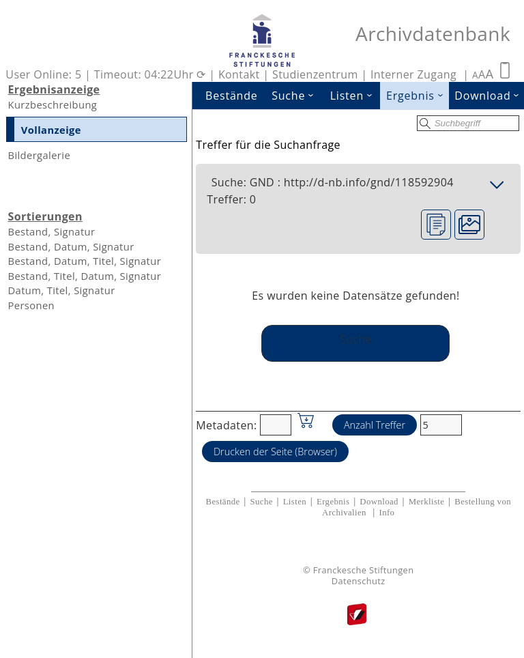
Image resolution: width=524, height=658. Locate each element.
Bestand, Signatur (51, 231)
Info (386, 512)
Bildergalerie (39, 155)
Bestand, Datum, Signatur (71, 246)
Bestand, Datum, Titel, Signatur (84, 261)
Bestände (231, 95)
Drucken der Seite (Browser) (275, 451)
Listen (355, 95)
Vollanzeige (51, 130)
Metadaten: (226, 424)
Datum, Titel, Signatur (61, 290)
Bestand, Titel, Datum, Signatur (84, 276)
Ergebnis (417, 95)
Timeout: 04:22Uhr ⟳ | (156, 74)
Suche (297, 95)
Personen (31, 305)
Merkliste (427, 501)
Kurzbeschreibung (52, 104)
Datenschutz (358, 581)
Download (379, 501)
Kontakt (239, 74)
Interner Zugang (413, 74)
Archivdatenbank (432, 33)
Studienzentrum (315, 74)
